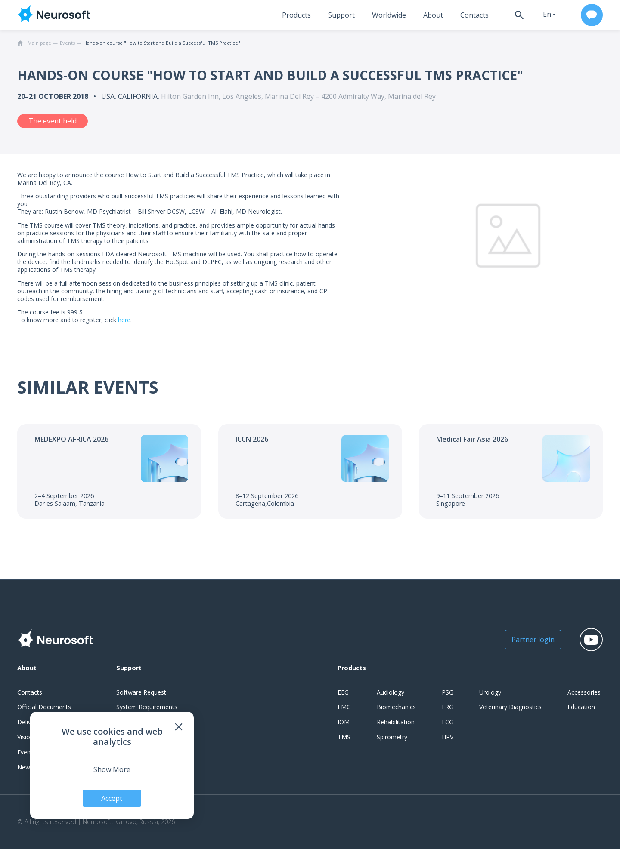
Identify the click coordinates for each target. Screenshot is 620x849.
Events (26, 752)
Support (340, 15)
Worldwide (388, 15)
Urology (490, 692)
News (25, 767)
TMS (344, 737)
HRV (447, 737)
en (546, 14)
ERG (447, 707)
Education (581, 707)
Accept (112, 798)
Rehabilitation (396, 722)
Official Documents (44, 707)
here (124, 320)
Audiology (390, 692)
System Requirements (146, 707)
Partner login (532, 639)
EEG (343, 692)
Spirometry (392, 737)
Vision (25, 737)
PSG (447, 692)
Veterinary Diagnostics (510, 707)
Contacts (473, 15)
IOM (344, 722)
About (432, 15)
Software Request (141, 692)
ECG (447, 722)
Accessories (584, 692)
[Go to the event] (109, 471)
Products (295, 15)
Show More (111, 769)
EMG (344, 707)
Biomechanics (396, 707)
